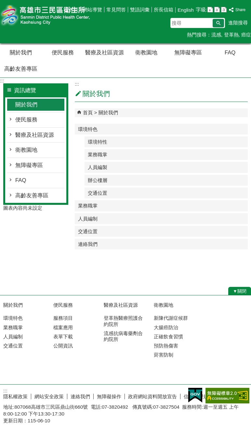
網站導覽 (92, 9)
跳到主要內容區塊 (3, 3)
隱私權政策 (15, 396)
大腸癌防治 (166, 327)
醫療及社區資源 (104, 52)
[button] (218, 23)
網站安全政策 (49, 396)
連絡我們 (88, 244)
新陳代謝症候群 (171, 318)
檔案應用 (63, 327)
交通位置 (97, 193)
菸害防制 (163, 355)
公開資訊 (63, 345)
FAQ (230, 52)
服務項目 (63, 318)
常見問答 (116, 9)
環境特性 (97, 142)
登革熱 (231, 34)
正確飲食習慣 (168, 336)
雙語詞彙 (140, 9)
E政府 (195, 395)
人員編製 (97, 167)
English (186, 10)
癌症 (246, 34)
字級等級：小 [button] (210, 9)
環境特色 (88, 129)
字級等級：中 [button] (217, 10)
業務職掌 (97, 154)
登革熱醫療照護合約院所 (123, 321)
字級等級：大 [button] (224, 9)
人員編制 (88, 218)
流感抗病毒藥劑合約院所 (123, 336)
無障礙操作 (109, 396)
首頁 (73, 9)
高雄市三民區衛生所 (55, 16)
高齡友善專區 (20, 69)
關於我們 (21, 52)
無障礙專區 (188, 52)
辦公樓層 (97, 180)
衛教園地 (146, 52)
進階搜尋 (238, 22)
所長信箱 (163, 9)
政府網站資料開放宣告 (152, 396)
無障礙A (227, 395)
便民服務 (63, 52)
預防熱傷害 (166, 345)
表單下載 (63, 336)
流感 (216, 34)
